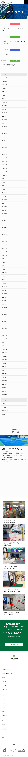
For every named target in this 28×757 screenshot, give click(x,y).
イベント (4, 407)
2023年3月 (4, 206)
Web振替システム (6, 720)
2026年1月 (4, 91)
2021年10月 (5, 265)
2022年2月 (4, 251)
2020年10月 (5, 307)
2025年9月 (4, 105)
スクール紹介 (5, 665)
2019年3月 (4, 373)
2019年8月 (4, 356)
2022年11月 (5, 220)
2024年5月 (4, 161)
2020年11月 (5, 304)
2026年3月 (4, 84)
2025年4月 (4, 123)
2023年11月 (5, 182)
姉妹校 (3, 737)
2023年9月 (4, 189)
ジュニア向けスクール (7, 673)
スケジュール (5, 689)
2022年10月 (5, 224)
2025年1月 (4, 133)
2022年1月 (4, 255)
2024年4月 (4, 164)
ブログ (3, 414)
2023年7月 (4, 192)
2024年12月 (5, 137)
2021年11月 (5, 262)
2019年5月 (4, 366)
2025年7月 (4, 112)
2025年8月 (4, 109)
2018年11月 (5, 387)
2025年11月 (5, 98)
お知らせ (4, 403)
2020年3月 (4, 332)
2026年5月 (4, 78)
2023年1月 (4, 213)
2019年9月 (4, 352)
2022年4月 (4, 245)
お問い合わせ (5, 715)
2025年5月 (4, 119)
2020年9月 (4, 311)
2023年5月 (4, 199)
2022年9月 (4, 227)
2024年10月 (5, 144)
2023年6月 (4, 196)
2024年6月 (4, 158)
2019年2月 (4, 377)
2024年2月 (4, 171)
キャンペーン (5, 410)
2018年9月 (4, 394)
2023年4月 (4, 203)
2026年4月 (4, 81)
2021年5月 (4, 283)
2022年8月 (4, 231)
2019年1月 (4, 380)
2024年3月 (4, 168)
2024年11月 (5, 140)
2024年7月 (4, 154)
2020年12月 (5, 300)
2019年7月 (4, 359)
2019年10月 (5, 349)
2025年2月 (4, 130)
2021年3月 (4, 290)
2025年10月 (5, 102)
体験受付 (4, 711)
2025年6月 (4, 116)
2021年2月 (4, 293)
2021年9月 (4, 269)
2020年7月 (4, 318)
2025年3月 (4, 126)
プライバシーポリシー (7, 733)
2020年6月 (4, 321)
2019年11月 (5, 345)
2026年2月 (4, 88)
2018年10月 (5, 391)
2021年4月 (4, 286)
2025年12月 (5, 95)
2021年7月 (4, 276)
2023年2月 (4, 210)
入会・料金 (4, 681)
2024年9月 (4, 147)
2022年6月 (4, 238)
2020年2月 (4, 335)
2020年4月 (4, 328)
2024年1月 (4, 175)
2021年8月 (4, 272)
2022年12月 (5, 217)
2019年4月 (4, 370)
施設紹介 (4, 677)
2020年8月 (4, 314)
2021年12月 (5, 258)
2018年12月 (5, 384)
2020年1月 (4, 339)
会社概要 (4, 729)
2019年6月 (4, 363)
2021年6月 (4, 279)
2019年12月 (5, 342)
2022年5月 (4, 241)
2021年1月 (4, 297)
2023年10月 (5, 185)
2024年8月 (4, 151)
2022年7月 (4, 234)
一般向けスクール (6, 669)
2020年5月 (4, 325)
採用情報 (4, 724)
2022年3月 (4, 248)
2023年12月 (5, 178)
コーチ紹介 (4, 685)
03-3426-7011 (14, 633)
